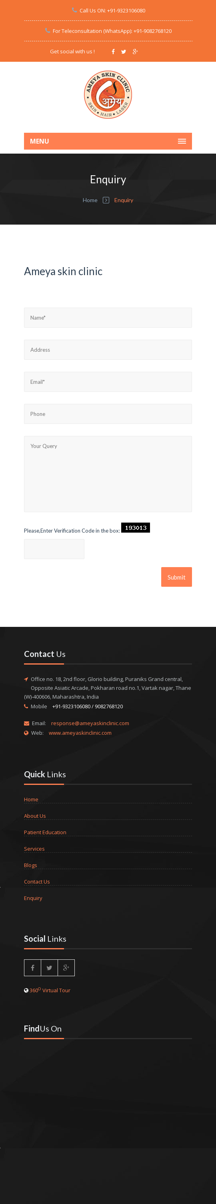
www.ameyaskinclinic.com (80, 732)
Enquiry (33, 898)
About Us (35, 815)
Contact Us (37, 881)
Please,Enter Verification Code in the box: (72, 530)
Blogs (30, 865)
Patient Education (45, 832)
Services (34, 848)
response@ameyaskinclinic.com (90, 723)
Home (90, 200)
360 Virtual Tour (50, 990)
